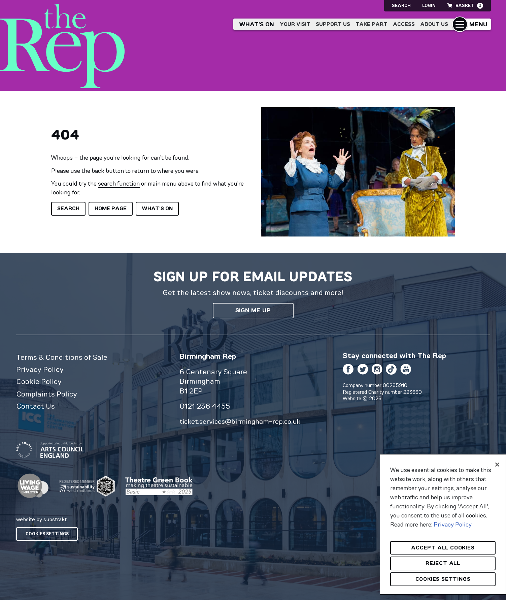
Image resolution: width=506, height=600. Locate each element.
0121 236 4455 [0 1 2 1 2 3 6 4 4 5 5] (204, 406)
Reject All (443, 563)
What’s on (256, 24)
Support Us (333, 24)
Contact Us (35, 406)
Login (429, 5)
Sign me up (253, 310)
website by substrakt (41, 519)
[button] (471, 24)
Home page (111, 208)
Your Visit (295, 24)
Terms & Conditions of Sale (61, 357)
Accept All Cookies (442, 547)
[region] (443, 524)
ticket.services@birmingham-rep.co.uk (239, 421)
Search (401, 5)
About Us (434, 24)
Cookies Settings (47, 534)
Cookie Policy (39, 381)
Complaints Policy (46, 394)
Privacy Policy (40, 369)
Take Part (371, 24)
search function (119, 183)
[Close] (497, 464)
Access (404, 24)
